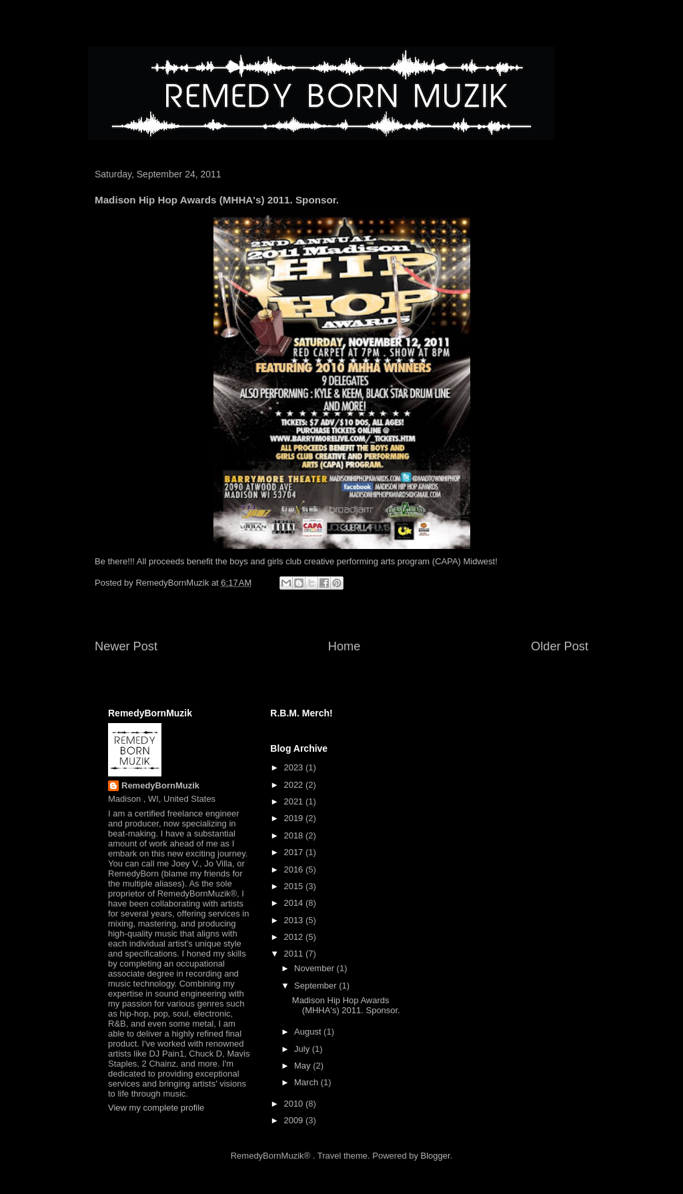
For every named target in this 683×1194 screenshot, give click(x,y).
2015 (294, 886)
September (316, 986)
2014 (294, 903)
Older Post (559, 646)
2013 (294, 920)
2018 (294, 835)
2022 (294, 785)
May (303, 1066)
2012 (294, 937)
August (308, 1032)
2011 (294, 954)
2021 (294, 801)
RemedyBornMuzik (160, 785)
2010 (294, 1104)
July (303, 1049)
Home (344, 646)
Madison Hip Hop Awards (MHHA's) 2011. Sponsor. (346, 1005)
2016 (294, 869)
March (307, 1082)
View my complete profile (156, 1108)
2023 (294, 767)
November (315, 968)
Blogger (435, 1156)
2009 (294, 1120)
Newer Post (126, 646)
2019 (294, 818)
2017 (294, 852)
